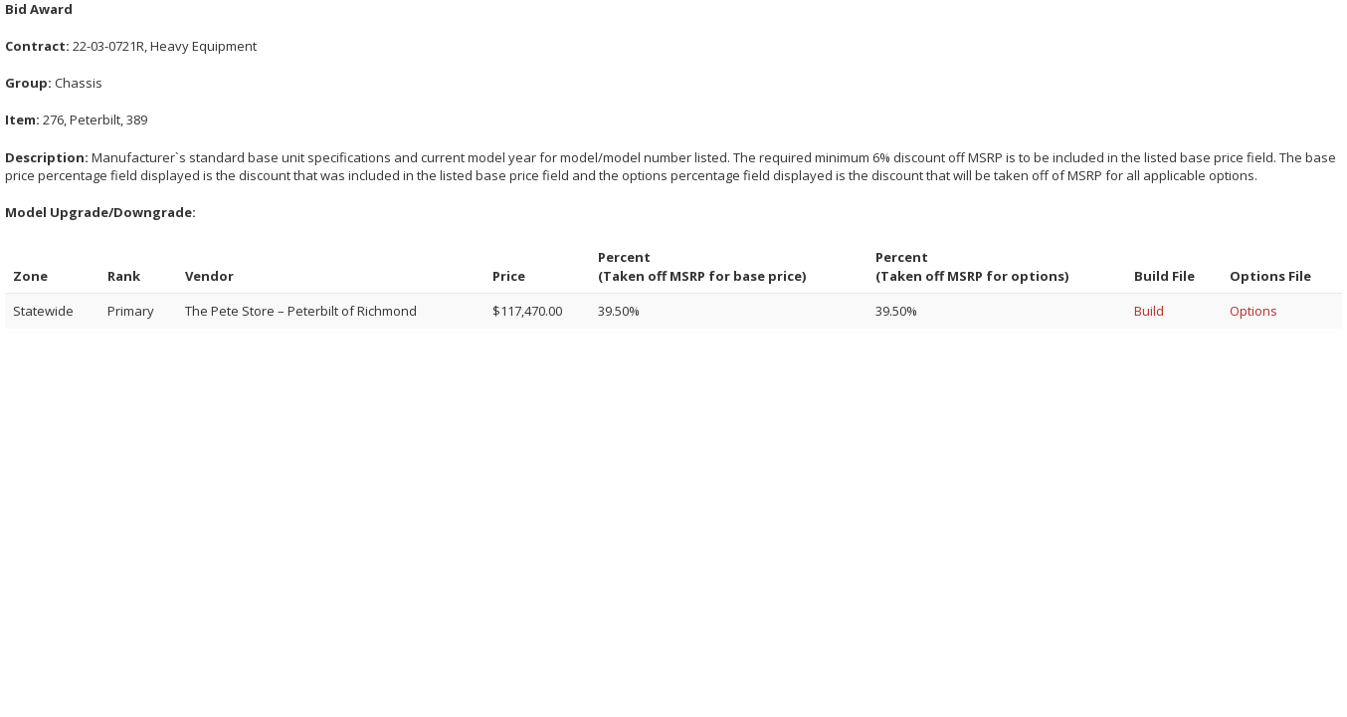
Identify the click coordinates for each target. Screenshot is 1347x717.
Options (1253, 311)
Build (1149, 311)
